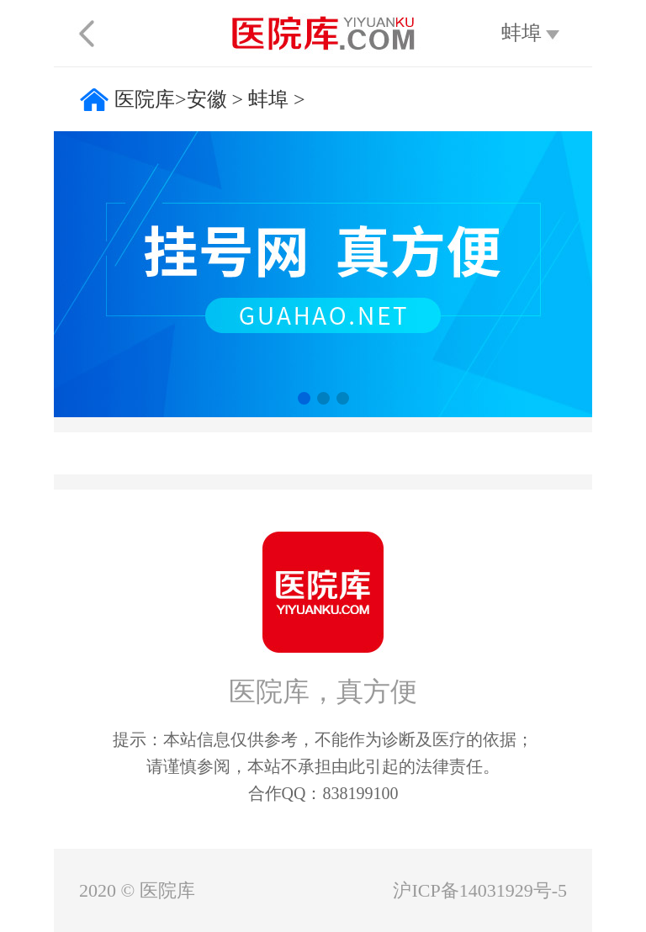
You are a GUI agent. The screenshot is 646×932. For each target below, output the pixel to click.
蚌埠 (268, 99)
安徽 (207, 99)
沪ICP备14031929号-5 (480, 890)
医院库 (144, 99)
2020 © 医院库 (137, 890)
